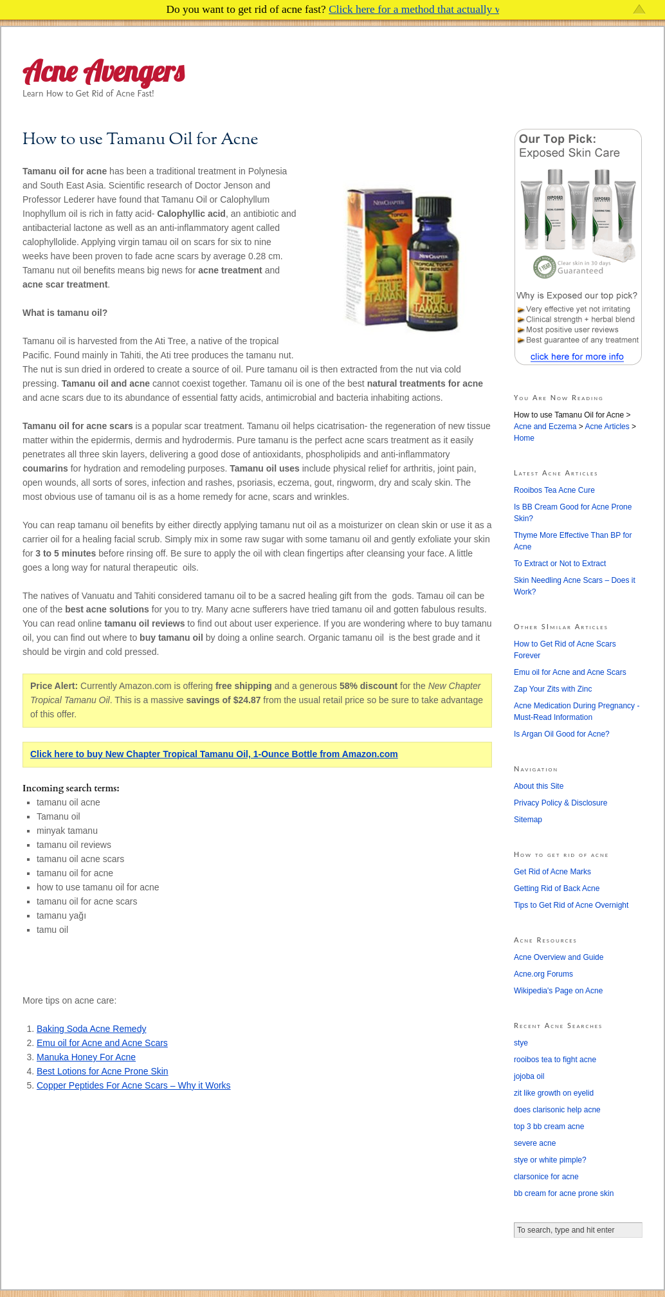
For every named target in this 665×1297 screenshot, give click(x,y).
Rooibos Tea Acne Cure (554, 490)
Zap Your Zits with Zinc (553, 689)
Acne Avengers (103, 71)
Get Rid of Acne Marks (552, 871)
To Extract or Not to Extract (560, 563)
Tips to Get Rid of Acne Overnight (571, 905)
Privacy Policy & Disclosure (560, 802)
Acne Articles (607, 426)
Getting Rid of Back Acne (556, 888)
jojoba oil (529, 1076)
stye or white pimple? (550, 1159)
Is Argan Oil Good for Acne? (562, 734)
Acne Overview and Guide (558, 957)
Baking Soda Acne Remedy (91, 1029)
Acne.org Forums (543, 974)
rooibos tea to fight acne (555, 1059)
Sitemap (528, 819)
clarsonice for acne (546, 1176)
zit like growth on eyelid (554, 1093)
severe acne (535, 1143)
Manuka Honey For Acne (86, 1057)
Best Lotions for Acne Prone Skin (103, 1071)
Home (524, 438)
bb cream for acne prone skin (564, 1193)
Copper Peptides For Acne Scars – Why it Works (134, 1085)
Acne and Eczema (545, 426)
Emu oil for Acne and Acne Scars (102, 1043)
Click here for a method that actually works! (427, 9)
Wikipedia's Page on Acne (558, 990)
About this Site (538, 786)
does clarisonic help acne (557, 1109)
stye (521, 1042)
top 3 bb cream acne (549, 1126)
